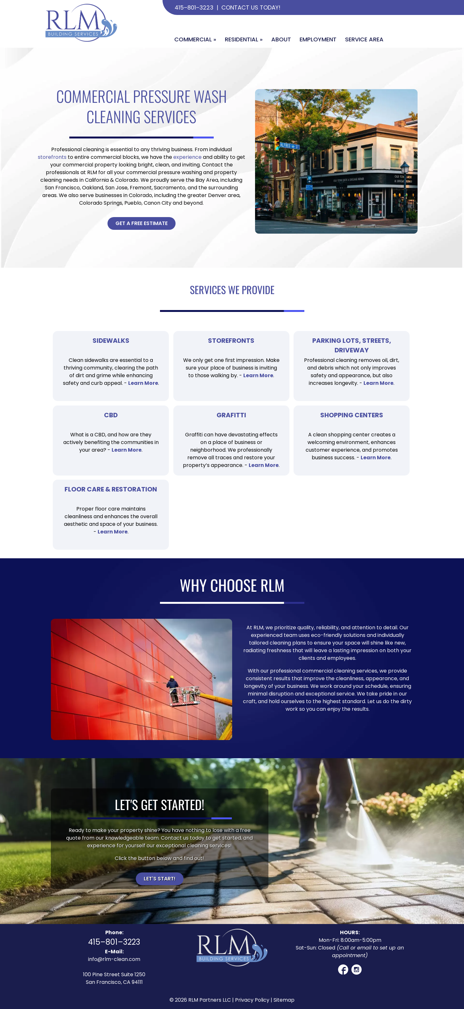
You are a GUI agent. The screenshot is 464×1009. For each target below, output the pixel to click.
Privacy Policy (252, 1000)
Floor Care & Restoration (111, 489)
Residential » (244, 39)
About (281, 39)
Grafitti (231, 415)
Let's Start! (160, 878)
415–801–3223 (194, 7)
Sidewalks (111, 340)
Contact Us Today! (250, 7)
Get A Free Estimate (141, 223)
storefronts (52, 157)
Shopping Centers (351, 415)
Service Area (364, 39)
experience (187, 157)
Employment (318, 39)
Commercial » (195, 39)
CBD (111, 415)
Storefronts (231, 340)
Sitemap (284, 1000)
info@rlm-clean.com (114, 959)
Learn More (143, 383)
